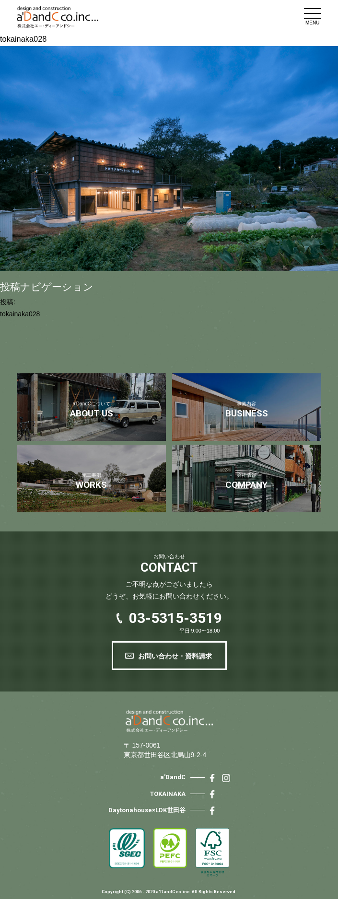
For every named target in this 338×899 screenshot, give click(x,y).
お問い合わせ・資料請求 (175, 656)
